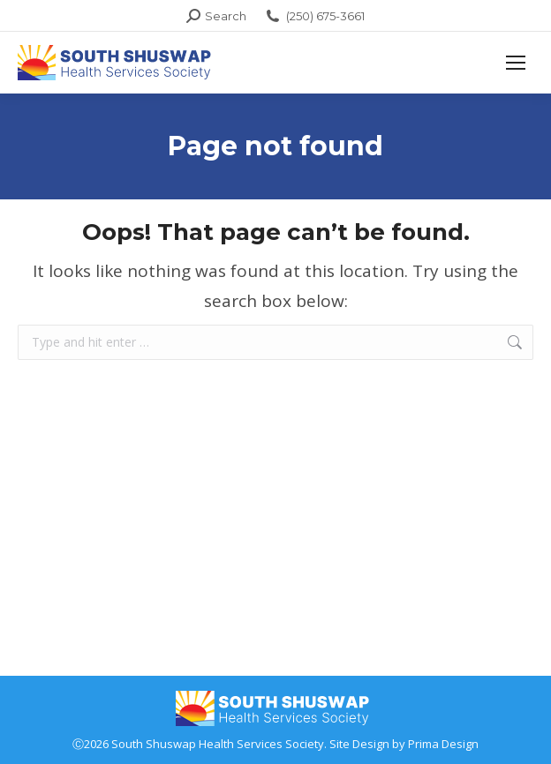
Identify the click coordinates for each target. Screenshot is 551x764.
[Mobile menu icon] (515, 62)
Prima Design (443, 744)
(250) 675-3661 (314, 16)
